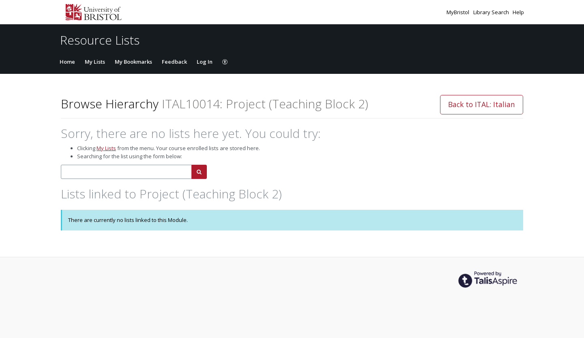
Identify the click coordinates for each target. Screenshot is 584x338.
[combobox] (126, 172)
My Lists (95, 61)
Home (67, 61)
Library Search (491, 12)
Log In (205, 61)
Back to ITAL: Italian (481, 104)
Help (518, 12)
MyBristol (458, 12)
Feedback (174, 61)
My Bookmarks (133, 61)
